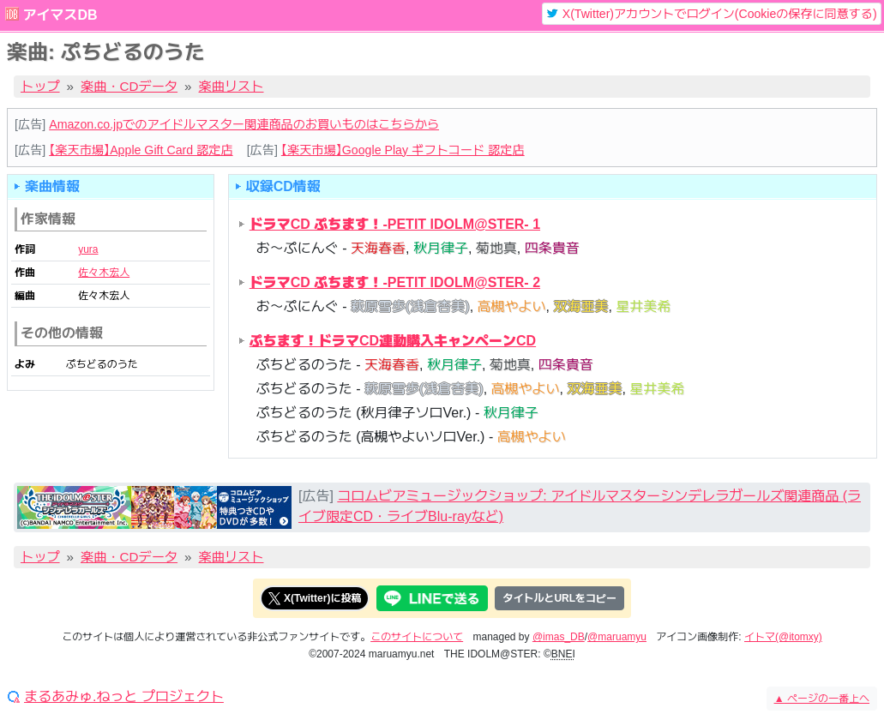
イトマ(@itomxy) (783, 637)
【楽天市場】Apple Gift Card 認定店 (140, 150)
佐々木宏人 (103, 273)
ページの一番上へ (821, 699)
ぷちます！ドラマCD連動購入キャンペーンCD (393, 340)
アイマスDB (59, 15)
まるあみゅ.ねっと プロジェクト (124, 697)
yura (88, 249)
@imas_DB (558, 637)
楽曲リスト (231, 86)
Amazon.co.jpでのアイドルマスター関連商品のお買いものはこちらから (244, 124)
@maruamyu (616, 637)
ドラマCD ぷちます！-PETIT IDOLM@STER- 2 (395, 282)
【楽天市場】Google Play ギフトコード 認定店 (403, 150)
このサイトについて (416, 637)
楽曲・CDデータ (129, 86)
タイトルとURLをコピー (559, 598)
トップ (40, 86)
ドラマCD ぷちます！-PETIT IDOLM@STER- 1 (395, 224)
